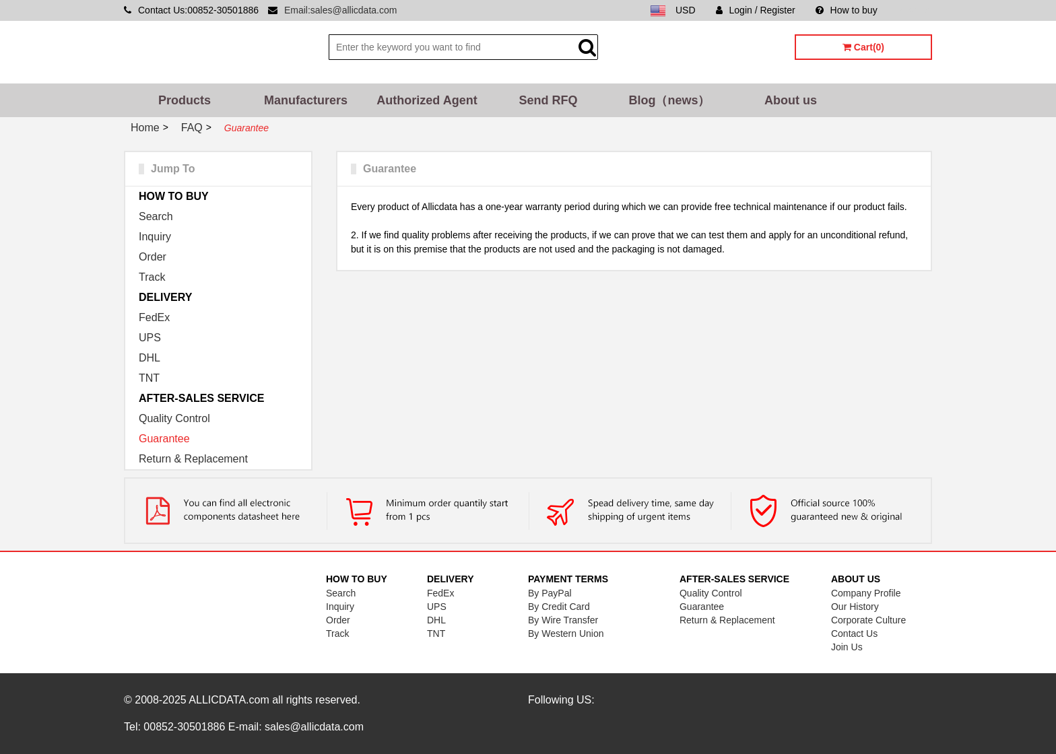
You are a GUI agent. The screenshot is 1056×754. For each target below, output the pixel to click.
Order (152, 257)
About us (790, 100)
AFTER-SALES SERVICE (201, 398)
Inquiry (155, 236)
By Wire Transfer (563, 620)
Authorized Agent (426, 100)
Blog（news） (669, 100)
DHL (149, 358)
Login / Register (755, 10)
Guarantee (164, 438)
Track (152, 277)
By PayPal (550, 593)
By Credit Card (559, 606)
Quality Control (174, 418)
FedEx (154, 317)
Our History (855, 606)
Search (156, 216)
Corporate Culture (868, 620)
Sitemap (915, 10)
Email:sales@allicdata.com (340, 10)
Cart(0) (863, 47)
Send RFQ (548, 100)
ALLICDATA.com (229, 700)
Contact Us (854, 633)
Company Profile (866, 593)
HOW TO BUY (174, 196)
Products (184, 100)
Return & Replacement (193, 459)
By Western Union (566, 633)
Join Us (847, 647)
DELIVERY (165, 297)
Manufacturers (306, 100)
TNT (149, 378)
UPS (150, 337)
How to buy (847, 10)
